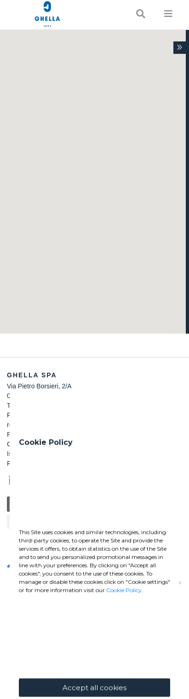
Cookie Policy (124, 654)
